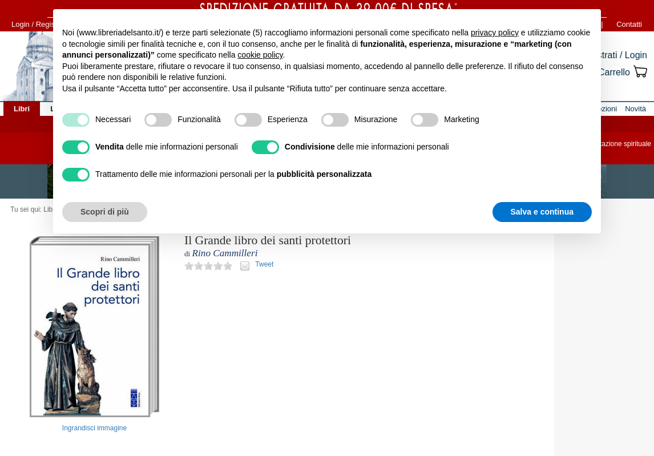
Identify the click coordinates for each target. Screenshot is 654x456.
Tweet (264, 264)
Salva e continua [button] (542, 211)
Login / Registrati (39, 24)
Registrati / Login (613, 55)
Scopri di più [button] (104, 211)
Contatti (629, 24)
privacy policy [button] (495, 32)
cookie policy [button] (259, 54)
